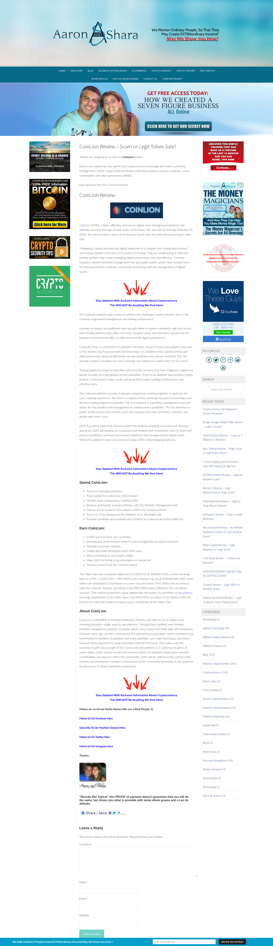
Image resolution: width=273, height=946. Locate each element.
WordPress (162, 934)
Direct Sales (209, 653)
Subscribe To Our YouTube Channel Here (104, 700)
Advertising (209, 592)
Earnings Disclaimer (196, 929)
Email (83, 871)
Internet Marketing (213, 689)
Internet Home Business (217, 680)
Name (84, 855)
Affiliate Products (213, 618)
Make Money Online (214, 706)
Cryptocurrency (212, 645)
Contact (216, 929)
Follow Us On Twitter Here (96, 709)
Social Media (210, 750)
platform (84, 570)
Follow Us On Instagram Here (98, 718)
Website (84, 888)
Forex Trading (210, 662)
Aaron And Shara (136, 15)
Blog (205, 627)
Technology (209, 759)
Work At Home (211, 768)
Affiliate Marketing (213, 601)
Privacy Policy (152, 929)
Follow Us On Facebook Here (97, 691)
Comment (85, 817)
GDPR (138, 929)
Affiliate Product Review (216, 609)
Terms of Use (172, 929)
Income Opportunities (215, 671)
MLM (206, 715)
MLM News (209, 724)
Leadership (209, 698)
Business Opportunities (216, 636)
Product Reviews (212, 742)
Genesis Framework (146, 934)
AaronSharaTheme (125, 934)
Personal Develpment (215, 733)
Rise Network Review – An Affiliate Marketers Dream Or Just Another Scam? (223, 505)
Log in (172, 934)
